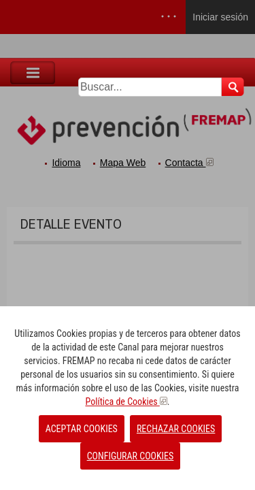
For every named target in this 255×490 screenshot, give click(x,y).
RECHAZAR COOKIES (176, 428)
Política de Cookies (126, 401)
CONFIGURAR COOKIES (130, 456)
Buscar (233, 87)
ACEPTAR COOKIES (82, 428)
